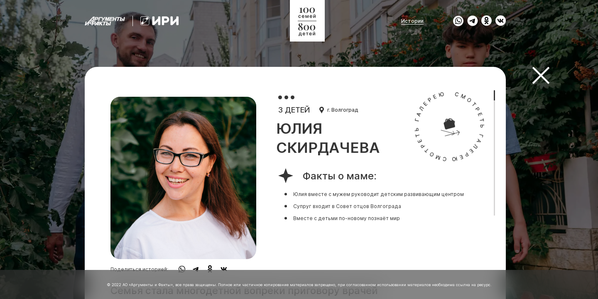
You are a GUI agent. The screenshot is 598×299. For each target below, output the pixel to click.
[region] (295, 149)
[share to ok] (486, 21)
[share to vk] (501, 21)
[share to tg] (472, 21)
